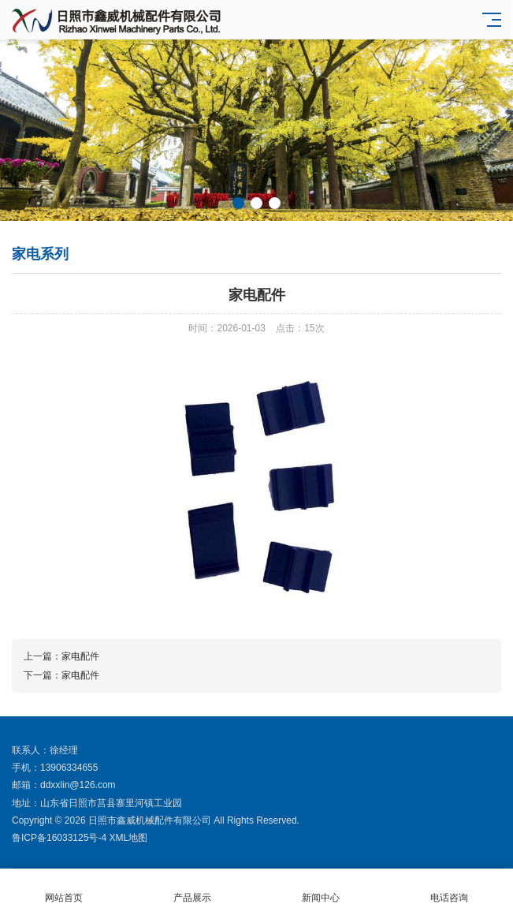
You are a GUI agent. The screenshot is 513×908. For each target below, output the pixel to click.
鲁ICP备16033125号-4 (59, 837)
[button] (238, 203)
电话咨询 (449, 888)
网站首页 (64, 888)
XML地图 (128, 837)
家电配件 (80, 656)
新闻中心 (321, 888)
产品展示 (192, 888)
